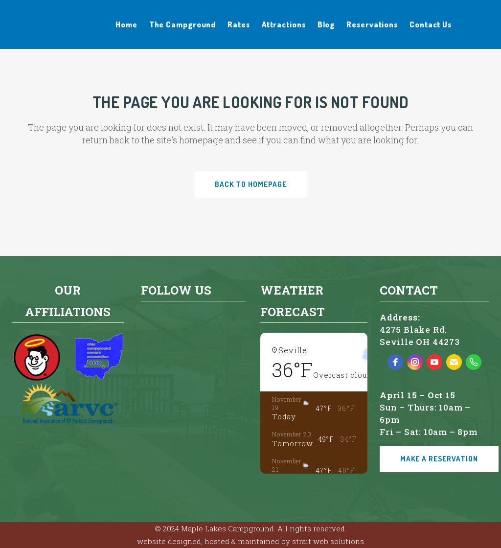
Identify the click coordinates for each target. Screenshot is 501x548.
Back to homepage (251, 184)
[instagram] (415, 362)
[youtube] (434, 362)
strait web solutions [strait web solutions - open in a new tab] (328, 541)
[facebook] (395, 362)
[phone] (473, 362)
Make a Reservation (439, 458)
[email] (454, 362)
